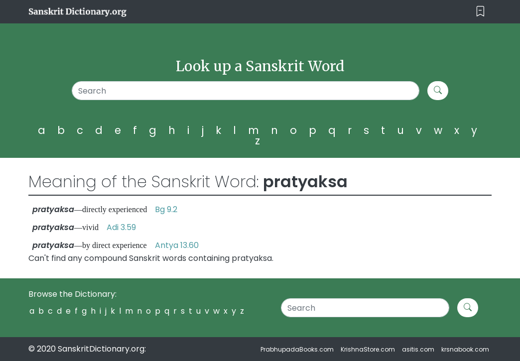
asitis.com (418, 349)
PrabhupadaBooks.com (297, 349)
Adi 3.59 (121, 227)
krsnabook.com (465, 349)
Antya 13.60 (177, 245)
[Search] (245, 90)
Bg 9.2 (166, 209)
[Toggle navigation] (480, 11)
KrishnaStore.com (368, 349)
